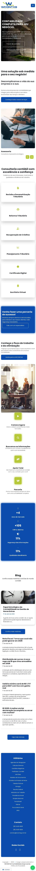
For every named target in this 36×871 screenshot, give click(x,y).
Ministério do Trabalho (18, 792)
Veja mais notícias (18, 737)
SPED (18, 810)
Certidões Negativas (18, 768)
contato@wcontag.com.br (18, 833)
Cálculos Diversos (18, 765)
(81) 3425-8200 (18, 826)
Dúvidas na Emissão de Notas (18, 780)
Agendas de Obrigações (18, 762)
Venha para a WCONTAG (14, 357)
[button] (27, 157)
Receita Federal (18, 789)
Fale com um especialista (15, 325)
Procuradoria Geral (18, 807)
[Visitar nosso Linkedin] (20, 850)
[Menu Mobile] (33, 5)
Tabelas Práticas (18, 783)
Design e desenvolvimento (23, 862)
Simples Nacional (18, 798)
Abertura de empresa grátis (16, 50)
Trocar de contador (13, 44)
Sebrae (18, 804)
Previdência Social (18, 795)
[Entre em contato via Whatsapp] (32, 867)
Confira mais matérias (13, 631)
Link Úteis (18, 774)
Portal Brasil (18, 801)
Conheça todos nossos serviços (16, 100)
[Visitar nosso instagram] (16, 850)
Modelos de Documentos (18, 777)
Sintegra (18, 786)
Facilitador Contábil (18, 771)
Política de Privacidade (18, 866)
